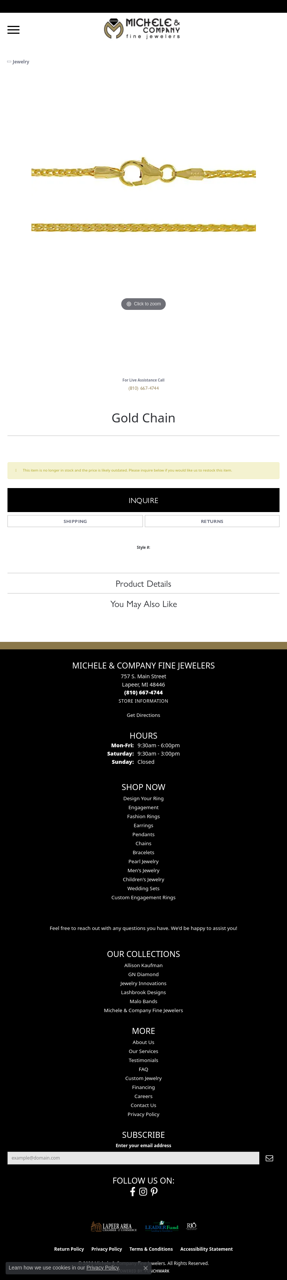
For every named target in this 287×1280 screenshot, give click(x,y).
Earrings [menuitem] (143, 825)
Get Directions (143, 715)
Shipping (75, 521)
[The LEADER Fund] (161, 1226)
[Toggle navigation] (13, 29)
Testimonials (143, 1060)
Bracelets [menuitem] (144, 852)
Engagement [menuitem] (143, 807)
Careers (143, 1096)
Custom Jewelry (143, 1078)
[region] (143, 224)
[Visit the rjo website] (191, 1226)
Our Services (143, 1051)
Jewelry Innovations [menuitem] (143, 983)
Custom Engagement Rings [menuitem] (143, 897)
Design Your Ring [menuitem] (143, 798)
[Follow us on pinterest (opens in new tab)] (154, 1191)
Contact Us (143, 1105)
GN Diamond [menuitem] (143, 974)
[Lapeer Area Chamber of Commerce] (114, 1226)
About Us (144, 1042)
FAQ (144, 1069)
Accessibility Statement (206, 1249)
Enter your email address (143, 1145)
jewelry (21, 62)
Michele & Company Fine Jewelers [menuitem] (143, 1010)
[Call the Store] (143, 692)
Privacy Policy (143, 1114)
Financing (143, 1087)
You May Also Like (143, 603)
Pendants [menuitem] (143, 834)
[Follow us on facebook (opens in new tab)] (132, 1191)
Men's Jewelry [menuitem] (143, 870)
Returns (212, 521)
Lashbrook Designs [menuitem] (143, 992)
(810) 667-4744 (143, 387)
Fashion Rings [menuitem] (143, 816)
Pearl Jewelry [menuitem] (143, 861)
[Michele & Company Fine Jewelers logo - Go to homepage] (144, 28)
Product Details (143, 583)
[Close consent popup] (145, 1268)
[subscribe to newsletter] (269, 1158)
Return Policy (69, 1249)
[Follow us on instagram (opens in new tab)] (143, 1191)
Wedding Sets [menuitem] (143, 888)
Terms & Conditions (151, 1249)
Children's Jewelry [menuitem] (143, 879)
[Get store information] (143, 701)
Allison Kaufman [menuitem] (143, 965)
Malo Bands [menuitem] (143, 1001)
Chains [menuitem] (143, 843)
